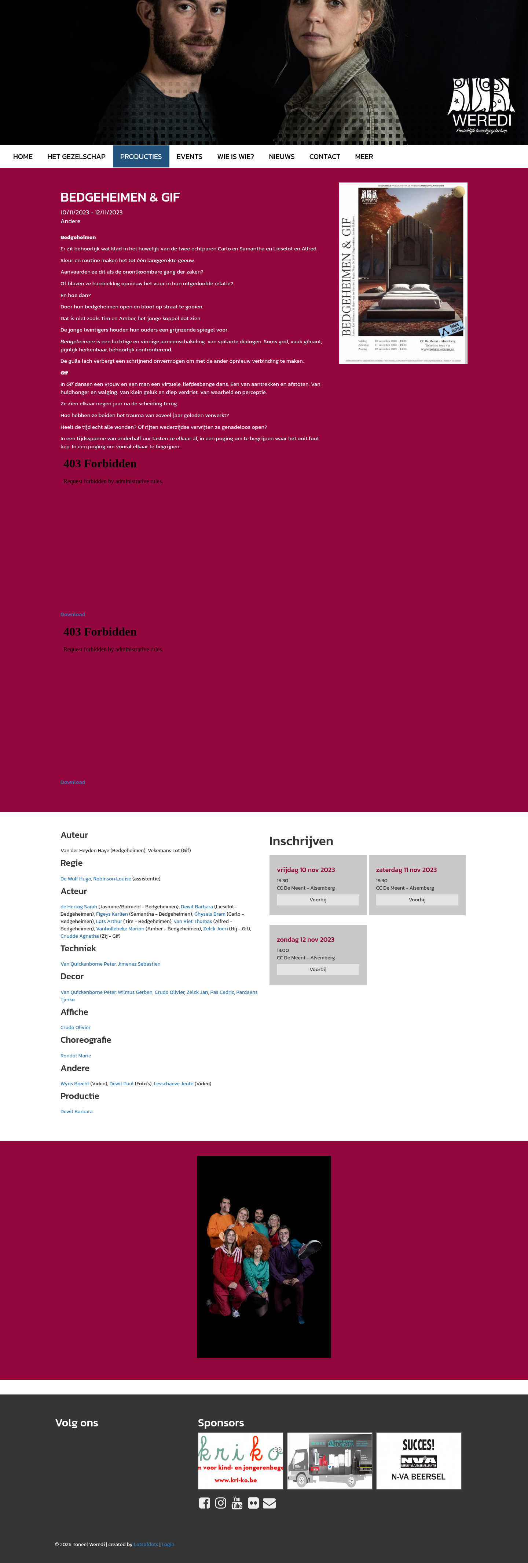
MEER (364, 156)
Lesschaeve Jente (173, 1084)
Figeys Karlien (112, 914)
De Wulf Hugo (75, 879)
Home (23, 156)
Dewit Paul (122, 1084)
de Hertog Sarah (78, 907)
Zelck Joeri (215, 929)
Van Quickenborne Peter (87, 964)
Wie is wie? (235, 156)
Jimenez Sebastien (139, 964)
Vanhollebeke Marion (120, 929)
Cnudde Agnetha (79, 936)
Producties (141, 156)
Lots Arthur (109, 921)
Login (168, 1544)
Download (72, 614)
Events (190, 156)
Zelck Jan (197, 992)
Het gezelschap (76, 156)
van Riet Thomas (193, 921)
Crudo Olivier (169, 992)
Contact (325, 156)
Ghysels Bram (209, 914)
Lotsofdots (146, 1544)
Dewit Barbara (197, 907)
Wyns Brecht (74, 1084)
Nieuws (281, 156)
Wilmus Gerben (135, 992)
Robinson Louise (112, 879)
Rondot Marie (75, 1056)
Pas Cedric (222, 992)
